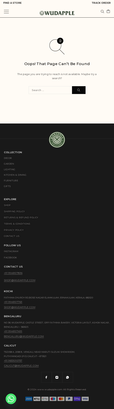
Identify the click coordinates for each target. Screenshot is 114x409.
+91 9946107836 (13, 272)
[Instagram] (57, 377)
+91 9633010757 (13, 360)
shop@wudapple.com (19, 280)
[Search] (102, 11)
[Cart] (108, 12)
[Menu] (6, 11)
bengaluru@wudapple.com (24, 336)
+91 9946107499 (13, 331)
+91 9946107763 (13, 301)
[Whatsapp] (67, 377)
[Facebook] (46, 377)
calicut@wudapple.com (21, 365)
